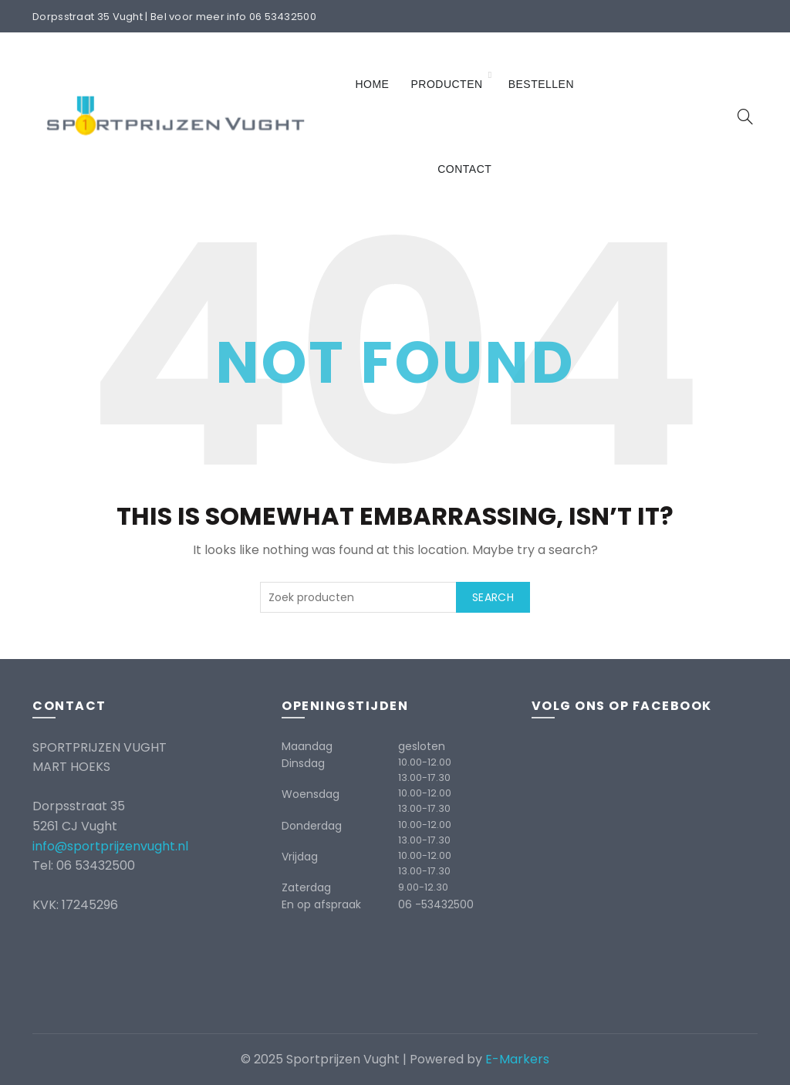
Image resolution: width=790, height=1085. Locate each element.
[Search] (745, 116)
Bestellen (541, 84)
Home (372, 84)
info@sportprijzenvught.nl (110, 846)
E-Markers (517, 1059)
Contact (464, 169)
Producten (446, 84)
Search (493, 597)
